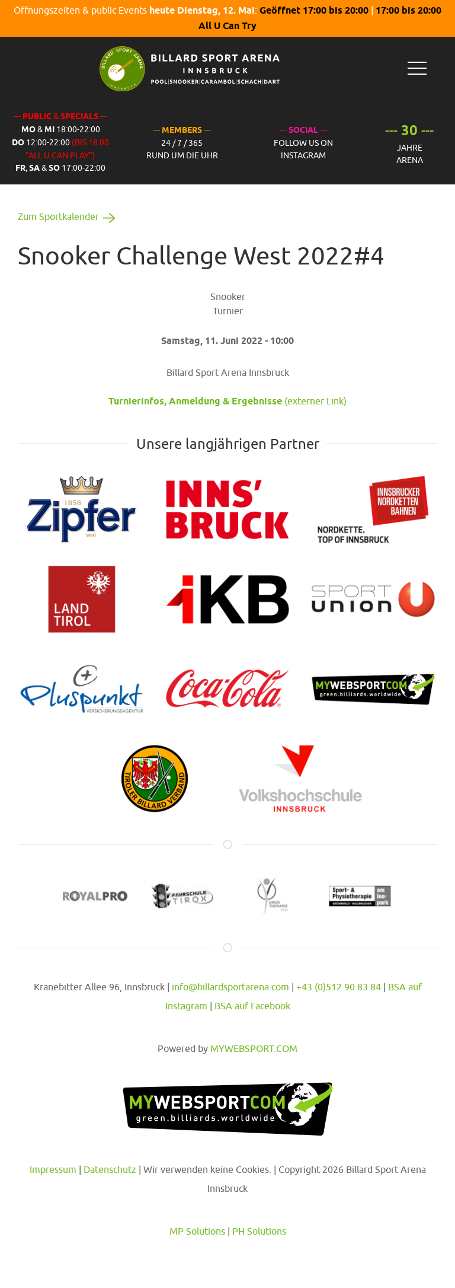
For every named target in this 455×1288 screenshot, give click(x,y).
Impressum (53, 1169)
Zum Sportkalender (69, 216)
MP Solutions (197, 1231)
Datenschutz (110, 1169)
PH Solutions (259, 1231)
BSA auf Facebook (252, 1005)
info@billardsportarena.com (230, 986)
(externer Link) (227, 401)
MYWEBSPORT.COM (253, 1048)
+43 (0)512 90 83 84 (338, 986)
